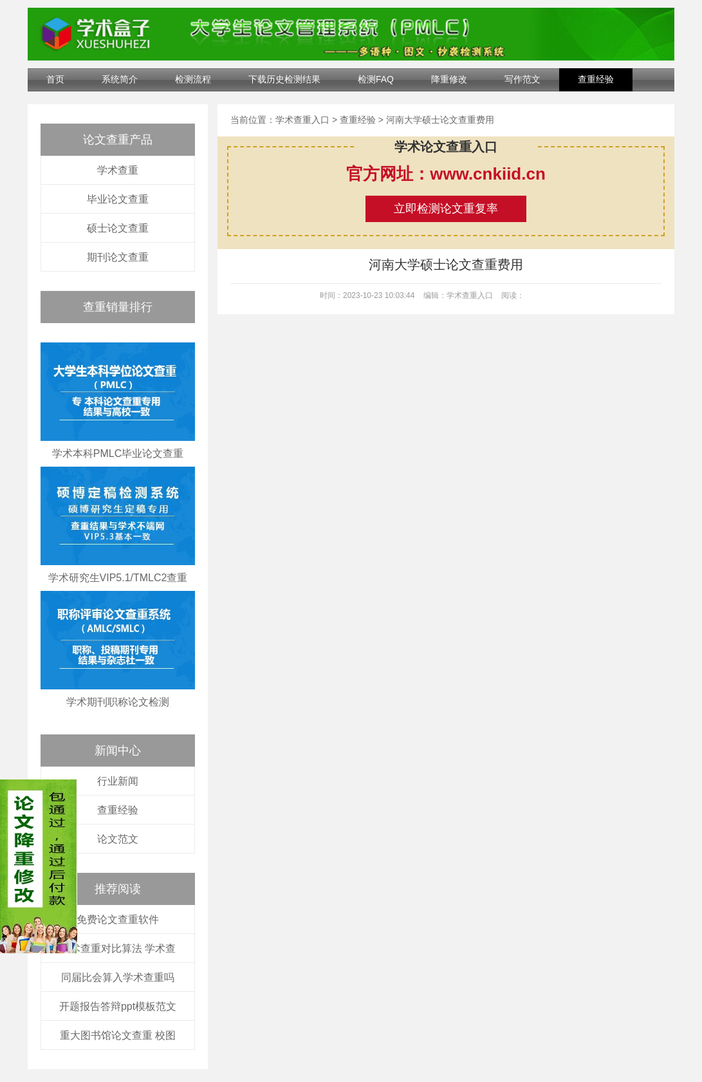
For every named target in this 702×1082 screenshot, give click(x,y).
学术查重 (117, 170)
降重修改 (449, 79)
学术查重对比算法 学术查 (118, 948)
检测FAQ (376, 79)
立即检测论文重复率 (446, 208)
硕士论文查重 (118, 228)
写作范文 (522, 79)
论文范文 (117, 839)
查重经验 (596, 79)
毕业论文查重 (118, 199)
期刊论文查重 (118, 257)
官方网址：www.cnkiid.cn (446, 173)
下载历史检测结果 (284, 79)
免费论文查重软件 (118, 919)
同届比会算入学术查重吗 (117, 977)
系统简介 (120, 79)
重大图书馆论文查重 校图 (118, 1035)
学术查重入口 (302, 120)
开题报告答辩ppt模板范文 (117, 1006)
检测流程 (193, 79)
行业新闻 (117, 781)
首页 (55, 79)
